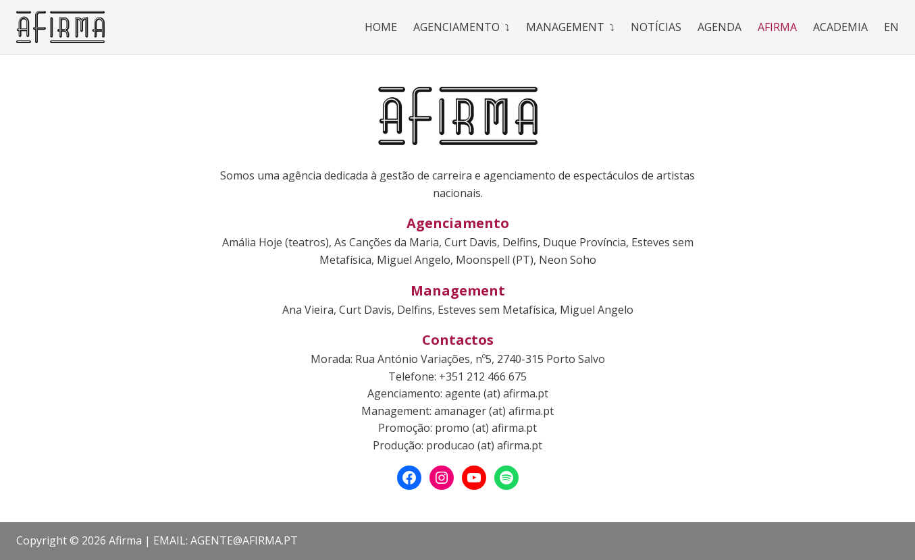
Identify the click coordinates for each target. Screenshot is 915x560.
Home (381, 27)
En (891, 27)
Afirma (777, 27)
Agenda (719, 27)
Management (565, 27)
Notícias (656, 27)
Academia (840, 27)
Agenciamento (456, 27)
